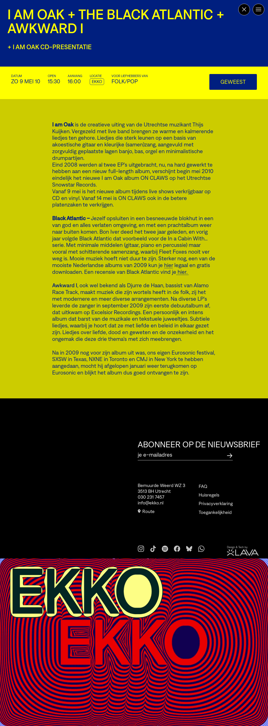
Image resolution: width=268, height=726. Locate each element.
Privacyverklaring (216, 510)
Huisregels (209, 502)
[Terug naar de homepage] (244, 9)
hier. (182, 272)
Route (146, 513)
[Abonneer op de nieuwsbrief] (230, 455)
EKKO (97, 81)
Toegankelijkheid (215, 519)
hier (168, 265)
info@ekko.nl (150, 505)
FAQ (203, 493)
